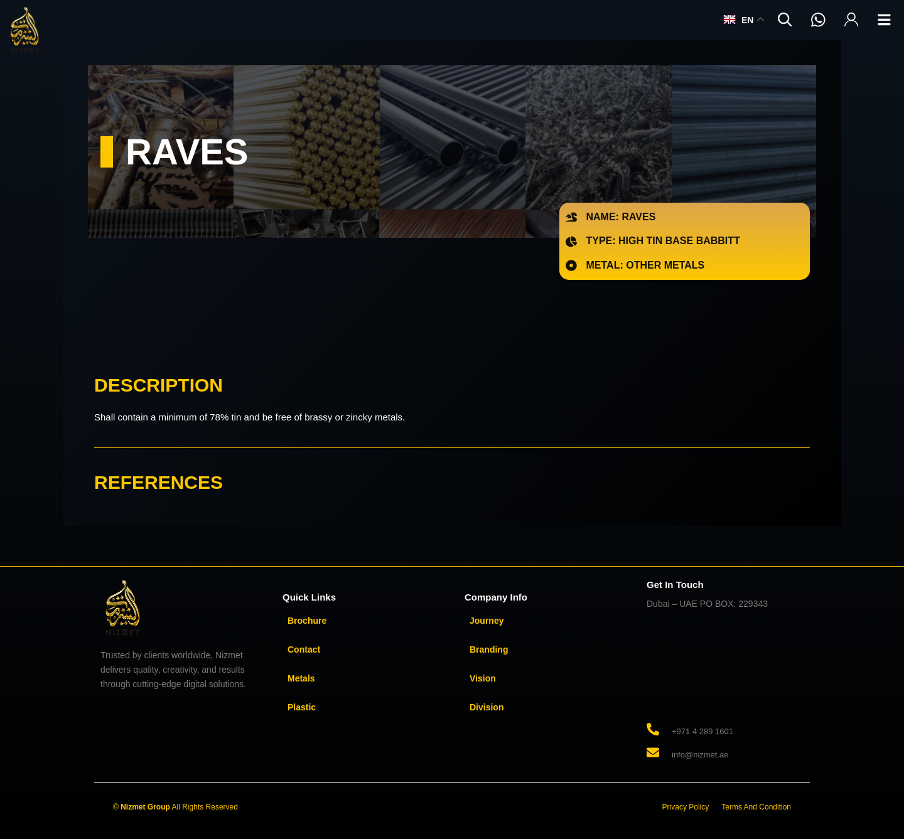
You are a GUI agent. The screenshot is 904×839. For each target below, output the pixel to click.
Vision (483, 678)
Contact (304, 649)
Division (486, 707)
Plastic (302, 707)
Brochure (307, 621)
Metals (301, 678)
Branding (489, 649)
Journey (486, 621)
